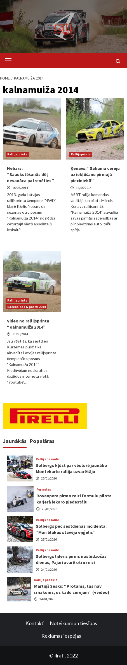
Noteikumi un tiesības (73, 623)
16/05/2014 (20, 187)
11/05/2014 (20, 334)
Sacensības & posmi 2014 (26, 307)
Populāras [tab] (42, 440)
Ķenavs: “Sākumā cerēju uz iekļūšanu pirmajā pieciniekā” (95, 174)
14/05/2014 (83, 187)
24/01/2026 (49, 569)
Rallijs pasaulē (47, 459)
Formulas (43, 489)
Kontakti (34, 623)
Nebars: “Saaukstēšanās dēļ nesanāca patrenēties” (30, 174)
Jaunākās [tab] (15, 440)
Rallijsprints (17, 154)
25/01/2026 (49, 478)
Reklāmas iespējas (61, 636)
